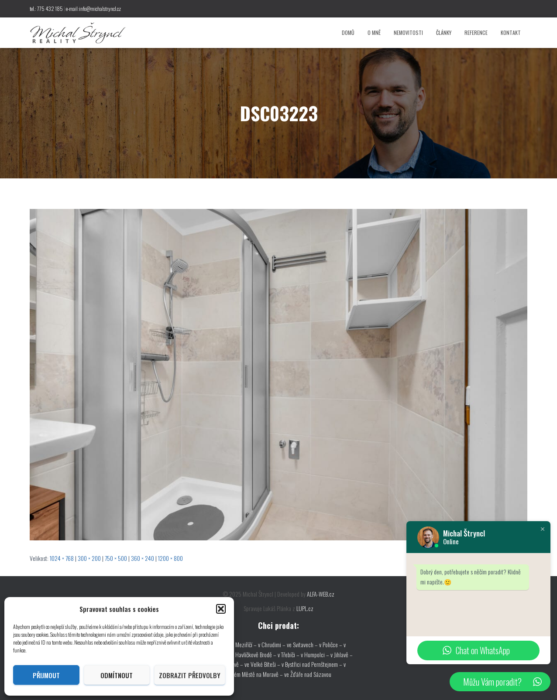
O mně (374, 32)
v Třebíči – (289, 654)
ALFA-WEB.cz (320, 593)
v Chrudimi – (271, 644)
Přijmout (46, 675)
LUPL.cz (304, 608)
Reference (476, 32)
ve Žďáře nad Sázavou (307, 674)
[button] (221, 608)
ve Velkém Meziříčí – (235, 644)
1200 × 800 (170, 558)
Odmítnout (116, 675)
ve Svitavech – (302, 644)
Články (443, 32)
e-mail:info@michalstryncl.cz (93, 8)
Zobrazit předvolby (189, 675)
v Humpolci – (315, 654)
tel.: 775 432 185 (46, 8)
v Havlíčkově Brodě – (255, 654)
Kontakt (511, 32)
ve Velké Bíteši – (263, 664)
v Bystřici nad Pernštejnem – (313, 664)
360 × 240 (142, 558)
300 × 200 (89, 558)
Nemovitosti (408, 32)
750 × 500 (116, 558)
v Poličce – (331, 644)
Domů (348, 32)
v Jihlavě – (341, 654)
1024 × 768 (62, 558)
